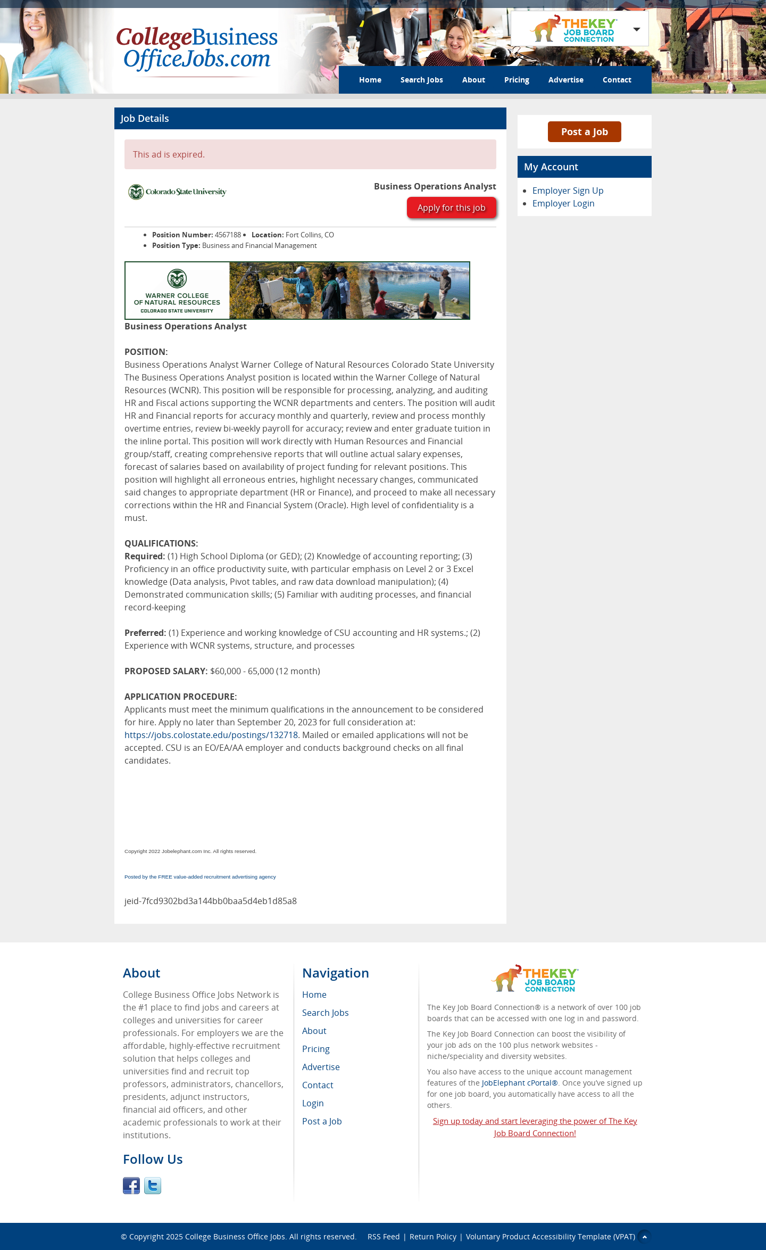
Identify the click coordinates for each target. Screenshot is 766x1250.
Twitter (152, 1185)
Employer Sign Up (568, 190)
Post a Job (584, 131)
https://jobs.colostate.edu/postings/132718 (211, 735)
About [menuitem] (314, 1031)
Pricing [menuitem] (316, 1049)
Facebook (131, 1185)
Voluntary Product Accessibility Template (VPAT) (550, 1236)
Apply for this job (452, 207)
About (473, 79)
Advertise (566, 79)
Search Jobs (422, 79)
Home (370, 79)
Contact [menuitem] (318, 1085)
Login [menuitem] (313, 1103)
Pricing (516, 79)
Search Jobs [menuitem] (325, 1013)
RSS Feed (384, 1236)
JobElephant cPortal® (520, 1083)
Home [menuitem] (314, 994)
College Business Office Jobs (235, 1236)
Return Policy (433, 1236)
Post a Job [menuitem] (322, 1121)
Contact (617, 79)
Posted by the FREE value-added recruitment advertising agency (200, 877)
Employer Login (563, 203)
